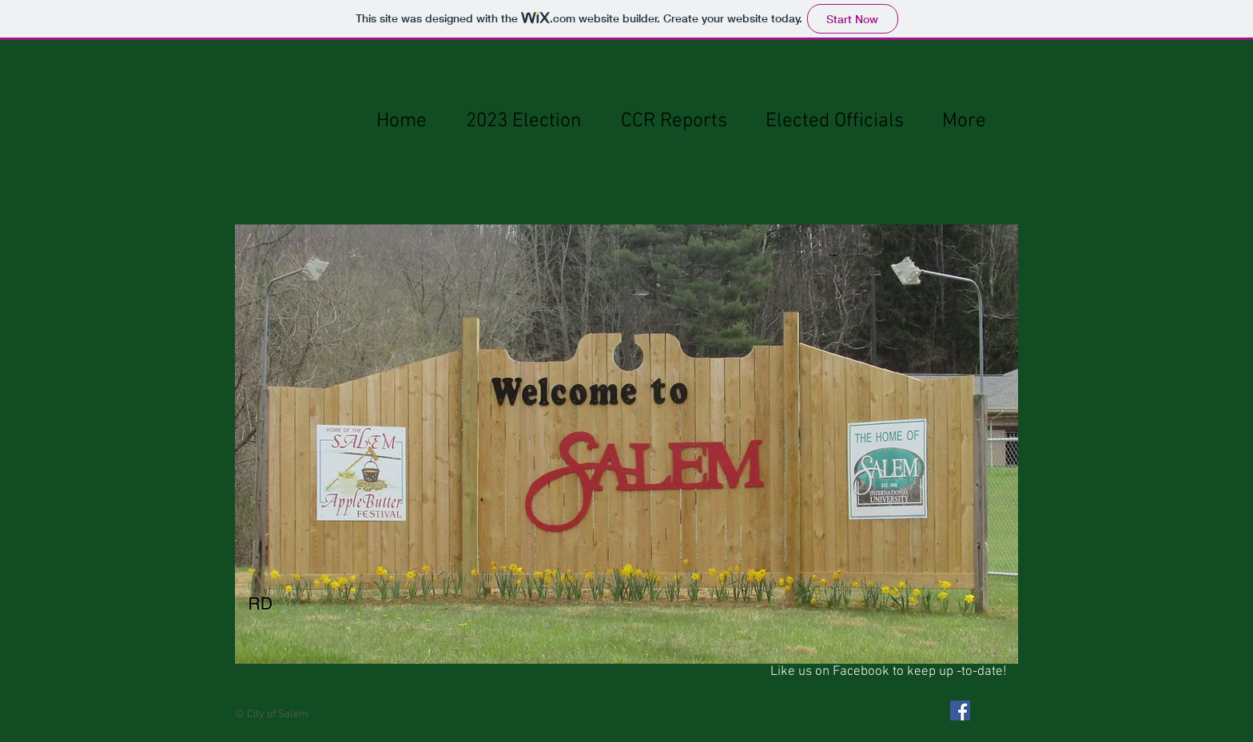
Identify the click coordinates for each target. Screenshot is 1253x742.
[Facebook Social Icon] (960, 710)
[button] (626, 444)
